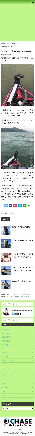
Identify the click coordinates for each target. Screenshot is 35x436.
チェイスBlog (17, 429)
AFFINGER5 (25, 433)
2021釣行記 (6, 213)
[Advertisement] (17, 22)
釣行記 (12, 213)
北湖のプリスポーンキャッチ (22, 281)
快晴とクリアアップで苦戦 (21, 227)
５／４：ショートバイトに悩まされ (18, 294)
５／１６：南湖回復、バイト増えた (18, 296)
